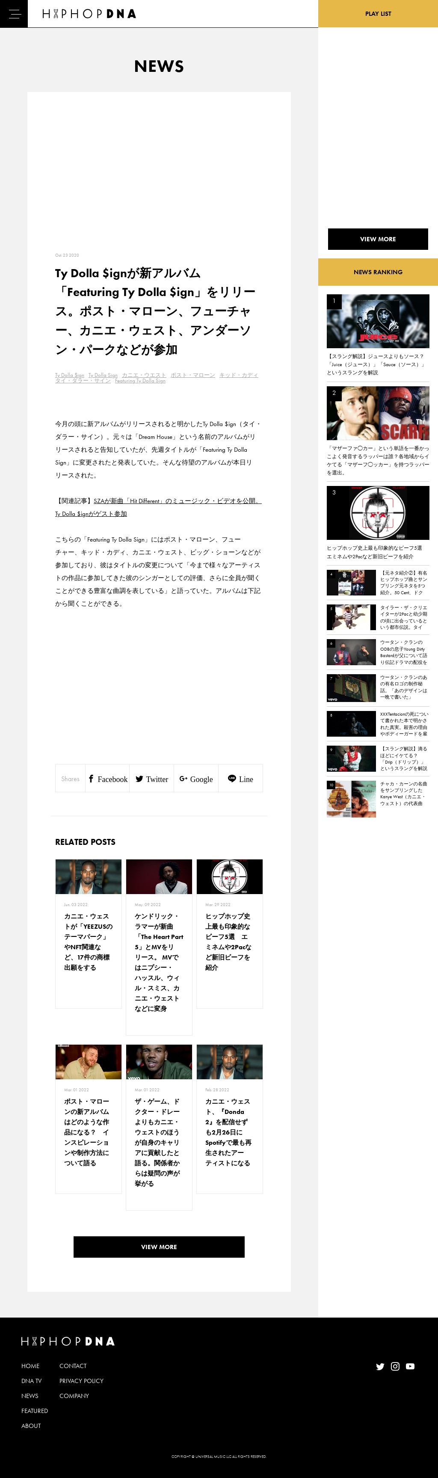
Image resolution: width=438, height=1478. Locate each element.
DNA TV (31, 1381)
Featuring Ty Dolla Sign (140, 380)
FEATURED (34, 1411)
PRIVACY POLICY (81, 1381)
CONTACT (72, 1366)
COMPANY (74, 1396)
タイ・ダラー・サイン (83, 380)
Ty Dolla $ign (69, 375)
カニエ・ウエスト (144, 375)
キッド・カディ (238, 375)
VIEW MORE (159, 1247)
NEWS (29, 1396)
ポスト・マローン (193, 375)
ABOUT (31, 1426)
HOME (30, 1366)
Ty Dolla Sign (103, 375)
